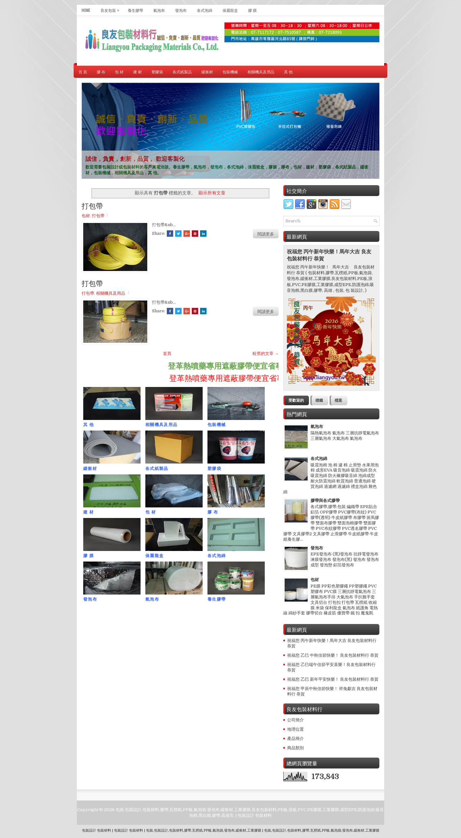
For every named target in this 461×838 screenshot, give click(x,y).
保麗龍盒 (230, 10)
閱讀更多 (265, 233)
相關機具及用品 (260, 71)
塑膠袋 (157, 71)
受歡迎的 (296, 400)
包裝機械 (230, 71)
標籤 (319, 400)
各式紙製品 (182, 71)
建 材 (137, 71)
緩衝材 (207, 71)
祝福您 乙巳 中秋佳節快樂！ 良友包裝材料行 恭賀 (332, 655)
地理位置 (295, 729)
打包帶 (92, 205)
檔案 (338, 400)
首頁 (167, 353)
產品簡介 (295, 738)
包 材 (119, 71)
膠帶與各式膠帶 (325, 500)
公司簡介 (295, 720)
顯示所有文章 (211, 192)
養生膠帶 (135, 10)
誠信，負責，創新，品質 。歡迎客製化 (135, 158)
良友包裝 (111, 9)
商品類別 (295, 747)
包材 (86, 215)
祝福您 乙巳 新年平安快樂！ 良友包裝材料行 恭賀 (332, 679)
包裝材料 (263, 815)
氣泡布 (159, 10)
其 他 (288, 71)
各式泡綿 (204, 10)
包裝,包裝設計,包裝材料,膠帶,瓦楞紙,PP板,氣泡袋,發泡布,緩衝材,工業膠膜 (203, 830)
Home (86, 10)
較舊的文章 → (266, 353)
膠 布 (101, 71)
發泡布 (181, 10)
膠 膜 (252, 10)
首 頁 (82, 71)
